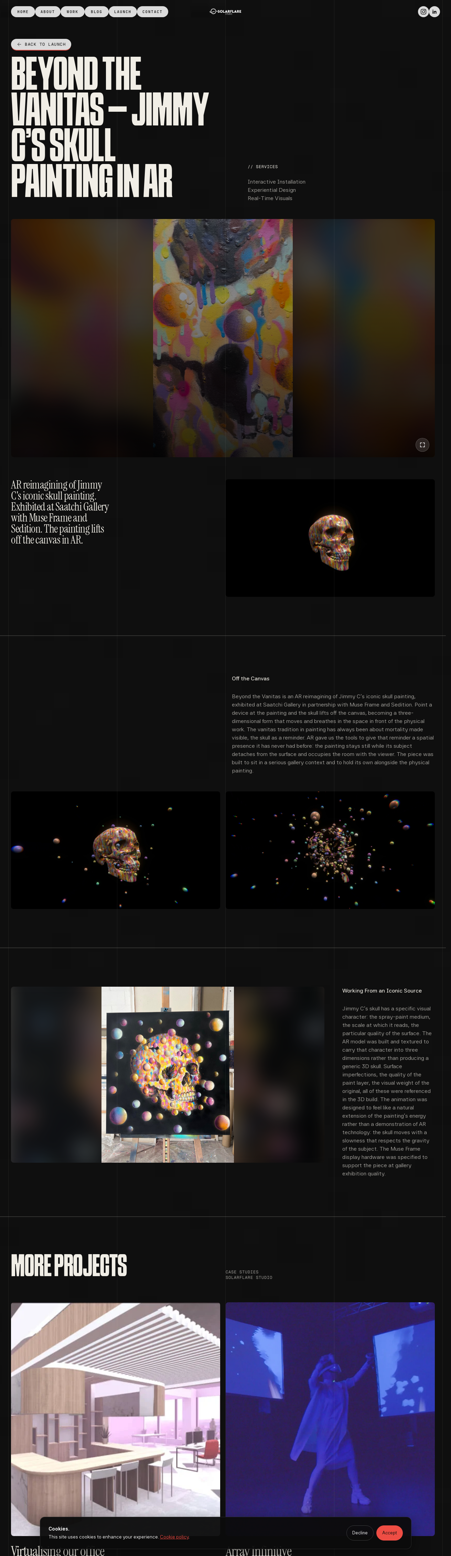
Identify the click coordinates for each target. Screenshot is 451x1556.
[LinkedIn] (434, 11)
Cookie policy (174, 1536)
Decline (360, 1532)
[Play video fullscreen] (422, 445)
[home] (225, 11)
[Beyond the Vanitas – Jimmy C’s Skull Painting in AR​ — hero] (223, 338)
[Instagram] (423, 11)
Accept (389, 1532)
